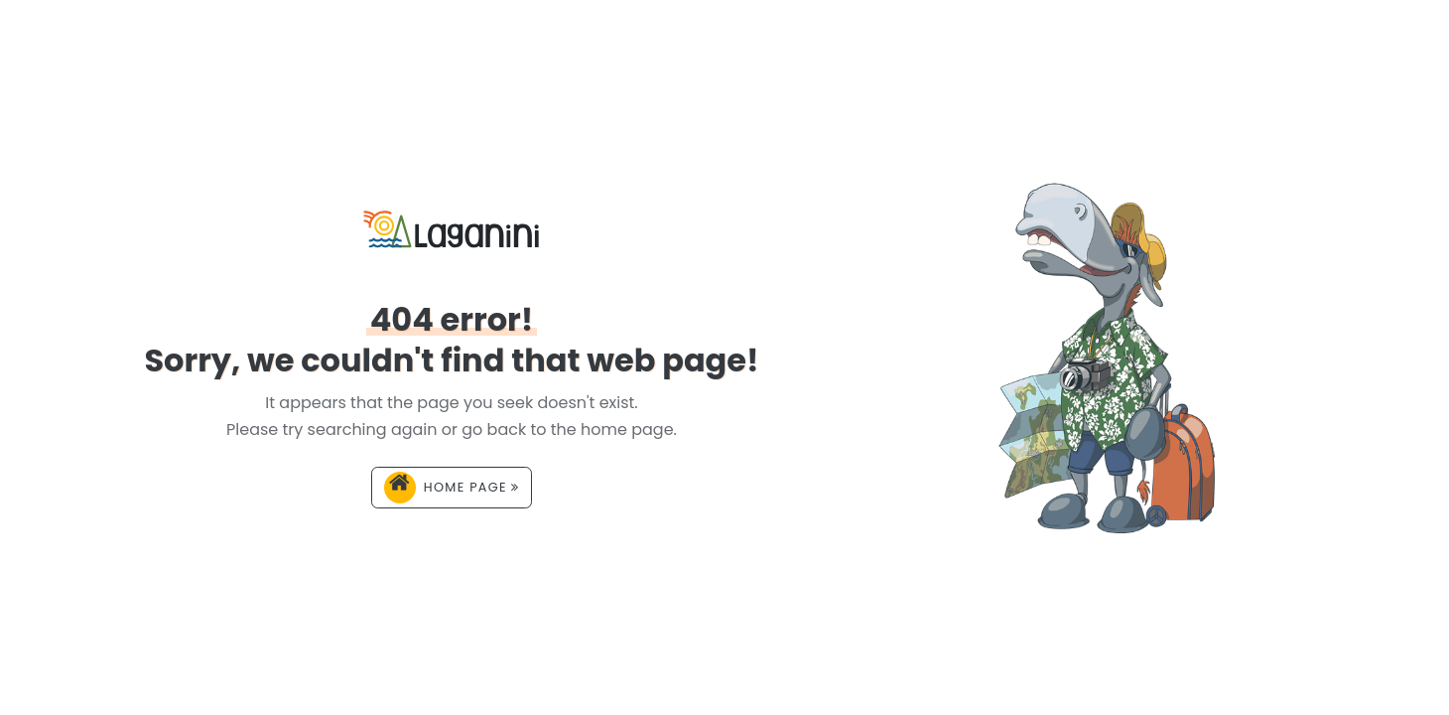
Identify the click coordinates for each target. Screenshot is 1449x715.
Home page (451, 487)
